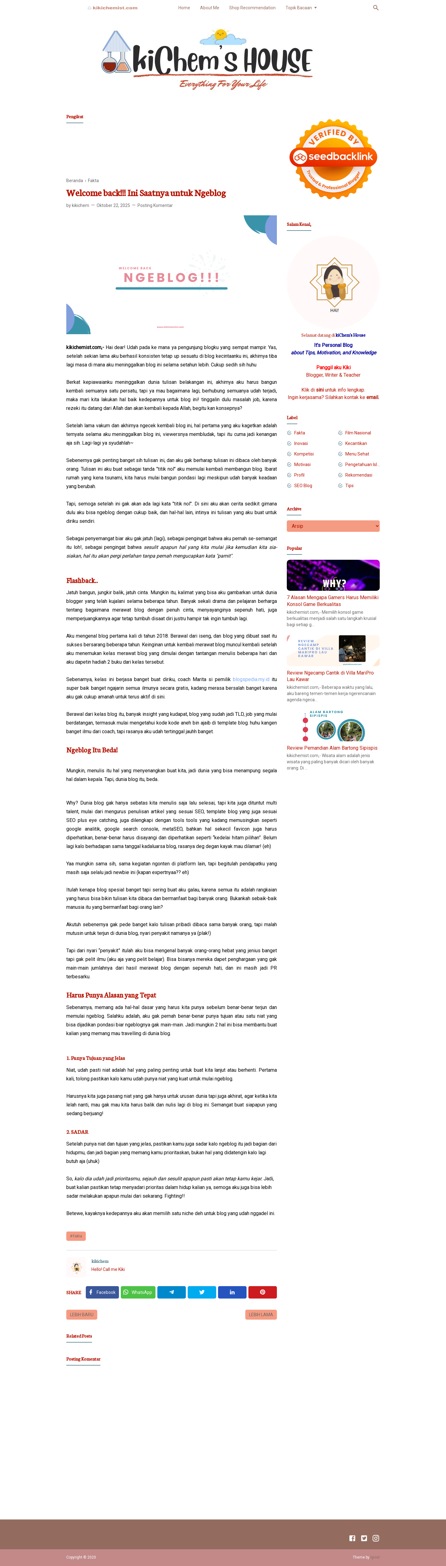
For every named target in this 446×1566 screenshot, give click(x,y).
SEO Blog (303, 485)
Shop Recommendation (252, 7)
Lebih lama (261, 1314)
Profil (299, 475)
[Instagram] (376, 1539)
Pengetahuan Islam (362, 464)
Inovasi (301, 443)
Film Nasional (358, 432)
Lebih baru (82, 1314)
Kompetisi (304, 453)
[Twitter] (138, 1292)
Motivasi (302, 464)
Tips (349, 485)
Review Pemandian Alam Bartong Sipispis (332, 748)
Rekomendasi (358, 475)
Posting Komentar (155, 205)
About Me (209, 7)
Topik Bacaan (299, 7)
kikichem (99, 1261)
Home (184, 7)
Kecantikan (356, 443)
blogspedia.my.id (251, 679)
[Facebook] (102, 1292)
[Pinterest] (262, 1292)
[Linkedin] (232, 1292)
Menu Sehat (357, 453)
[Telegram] (171, 1292)
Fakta (77, 1236)
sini (320, 390)
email (372, 397)
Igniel (375, 1557)
